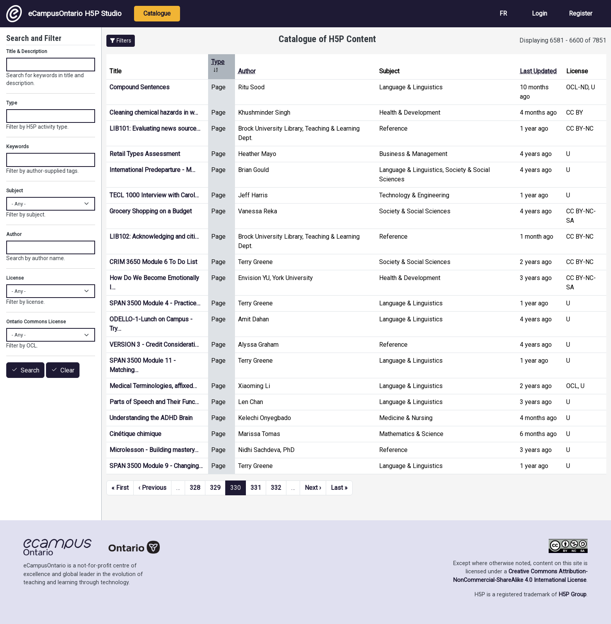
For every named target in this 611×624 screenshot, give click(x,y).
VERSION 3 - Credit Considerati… (154, 344)
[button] (120, 41)
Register (580, 13)
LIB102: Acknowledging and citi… (154, 236)
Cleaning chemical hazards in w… (153, 112)
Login (539, 13)
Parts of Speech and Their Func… (154, 402)
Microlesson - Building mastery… (153, 450)
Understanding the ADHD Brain (150, 418)
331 (256, 487)
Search (30, 370)
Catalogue (157, 13)
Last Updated (538, 71)
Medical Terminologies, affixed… (153, 386)
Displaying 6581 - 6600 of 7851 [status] (562, 40)
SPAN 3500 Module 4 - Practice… (154, 303)
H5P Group (572, 594)
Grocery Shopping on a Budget (150, 211)
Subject (14, 190)
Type (11, 103)
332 (276, 487)
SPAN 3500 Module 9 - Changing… (156, 466)
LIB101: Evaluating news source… (154, 128)
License (15, 278)
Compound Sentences (139, 87)
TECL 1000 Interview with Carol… (154, 195)
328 (195, 487)
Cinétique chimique (135, 434)
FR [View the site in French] (503, 13)
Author (247, 71)
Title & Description (26, 51)
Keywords (17, 146)
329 (215, 487)
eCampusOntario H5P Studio (64, 13)
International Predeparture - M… (152, 170)
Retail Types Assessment (144, 154)
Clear (67, 370)
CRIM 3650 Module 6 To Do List (153, 262)
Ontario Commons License (36, 321)
